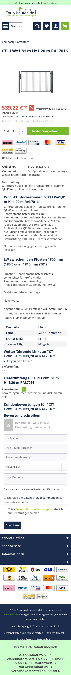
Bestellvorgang (20, 626)
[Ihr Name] (35, 438)
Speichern (12, 525)
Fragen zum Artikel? (18, 361)
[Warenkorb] (65, 26)
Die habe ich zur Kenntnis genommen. (35, 511)
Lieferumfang (10, 366)
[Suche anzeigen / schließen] (37, 26)
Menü (11, 25)
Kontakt (51, 626)
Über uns (38, 626)
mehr (42, 189)
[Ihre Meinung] (35, 479)
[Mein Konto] (55, 26)
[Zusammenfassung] (35, 457)
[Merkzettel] (46, 26)
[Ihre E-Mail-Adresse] (35, 447)
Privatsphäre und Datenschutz (34, 639)
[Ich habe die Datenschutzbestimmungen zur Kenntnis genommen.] (5, 497)
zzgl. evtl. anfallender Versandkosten (34, 116)
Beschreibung (11, 182)
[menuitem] (12, 26)
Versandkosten (11, 614)
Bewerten (24, 158)
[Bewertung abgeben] (35, 467)
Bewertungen (10, 389)
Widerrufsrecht (55, 633)
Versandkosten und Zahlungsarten (23, 633)
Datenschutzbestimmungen (41, 497)
